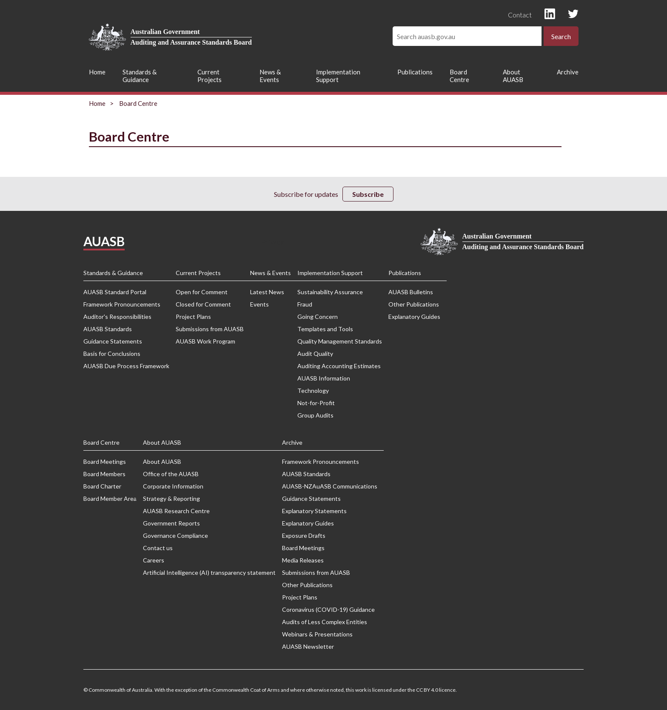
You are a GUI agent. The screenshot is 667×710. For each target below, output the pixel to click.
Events (259, 304)
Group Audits (315, 415)
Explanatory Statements (314, 510)
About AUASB (513, 75)
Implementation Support (338, 75)
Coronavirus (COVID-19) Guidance (328, 609)
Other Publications (413, 304)
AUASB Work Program (205, 341)
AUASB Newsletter (308, 646)
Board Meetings (104, 461)
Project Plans (193, 316)
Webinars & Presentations (317, 634)
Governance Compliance (175, 535)
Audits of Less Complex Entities (324, 621)
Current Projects (209, 75)
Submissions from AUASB (210, 328)
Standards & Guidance (140, 75)
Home (97, 72)
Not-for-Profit (316, 402)
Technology (313, 390)
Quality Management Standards (339, 341)
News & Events (270, 75)
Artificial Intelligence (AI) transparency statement (209, 572)
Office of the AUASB (171, 473)
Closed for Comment (203, 304)
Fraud (304, 304)
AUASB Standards (107, 328)
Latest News (267, 291)
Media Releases (303, 560)
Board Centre (459, 75)
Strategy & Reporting (171, 498)
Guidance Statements (112, 341)
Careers (153, 560)
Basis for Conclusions (111, 353)
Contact (520, 15)
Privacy (273, 242)
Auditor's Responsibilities (117, 316)
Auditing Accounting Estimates (339, 365)
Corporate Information (173, 486)
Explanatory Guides (414, 316)
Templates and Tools (325, 328)
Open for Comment (202, 291)
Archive (568, 72)
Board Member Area (110, 498)
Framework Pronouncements (121, 304)
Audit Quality (315, 353)
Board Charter (102, 486)
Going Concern (317, 316)
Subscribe (368, 194)
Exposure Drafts (303, 535)
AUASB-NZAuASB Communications (329, 486)
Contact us (158, 547)
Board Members (104, 473)
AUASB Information (323, 378)
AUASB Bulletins (410, 291)
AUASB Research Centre (176, 510)
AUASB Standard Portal (114, 291)
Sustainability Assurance (330, 291)
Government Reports (171, 523)
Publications (415, 72)
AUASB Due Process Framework (126, 365)
